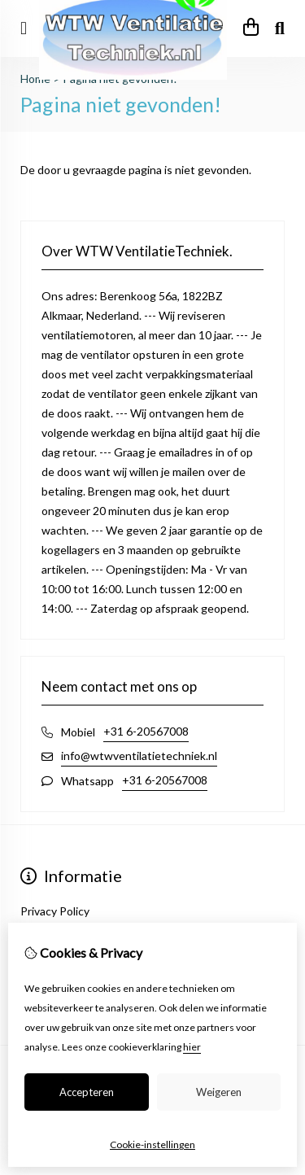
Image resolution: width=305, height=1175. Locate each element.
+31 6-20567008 (146, 731)
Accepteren (86, 1092)
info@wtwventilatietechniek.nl (139, 755)
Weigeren (219, 1092)
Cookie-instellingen (152, 1144)
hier (192, 1047)
